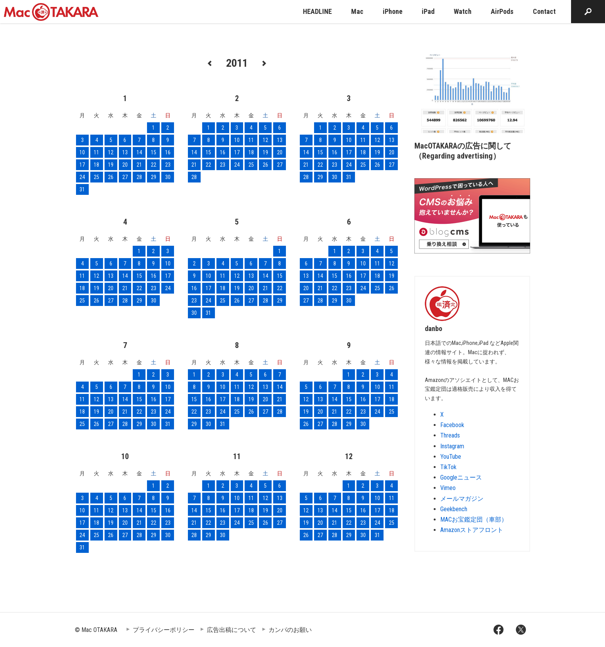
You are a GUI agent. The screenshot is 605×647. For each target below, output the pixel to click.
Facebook (452, 425)
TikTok (448, 467)
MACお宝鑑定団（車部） (473, 519)
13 (125, 152)
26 (110, 177)
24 (82, 177)
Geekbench (453, 509)
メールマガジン (461, 498)
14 (139, 152)
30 (168, 177)
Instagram (452, 446)
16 (168, 152)
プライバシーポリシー (163, 629)
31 (82, 189)
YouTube (450, 456)
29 (153, 177)
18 (96, 165)
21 (139, 165)
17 (82, 165)
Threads (450, 435)
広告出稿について (231, 629)
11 (96, 152)
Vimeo (448, 488)
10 (82, 152)
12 (110, 152)
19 (110, 165)
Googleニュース (461, 477)
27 (125, 177)
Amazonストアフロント (471, 530)
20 (125, 165)
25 (96, 177)
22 (153, 165)
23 (168, 165)
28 (139, 177)
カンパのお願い (290, 629)
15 (153, 152)
